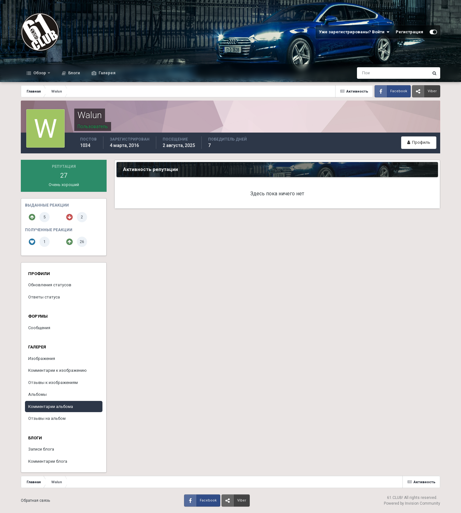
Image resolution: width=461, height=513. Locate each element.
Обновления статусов (49, 284)
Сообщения (39, 327)
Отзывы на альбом (47, 418)
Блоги (73, 72)
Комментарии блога (47, 461)
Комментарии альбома (50, 406)
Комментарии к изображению (57, 370)
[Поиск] (366, 73)
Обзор (39, 72)
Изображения (41, 358)
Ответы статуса (44, 297)
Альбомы (37, 394)
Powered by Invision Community (412, 503)
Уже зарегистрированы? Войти (354, 32)
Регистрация (409, 31)
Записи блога (41, 449)
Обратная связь (35, 500)
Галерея (107, 72)
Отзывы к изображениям (53, 382)
